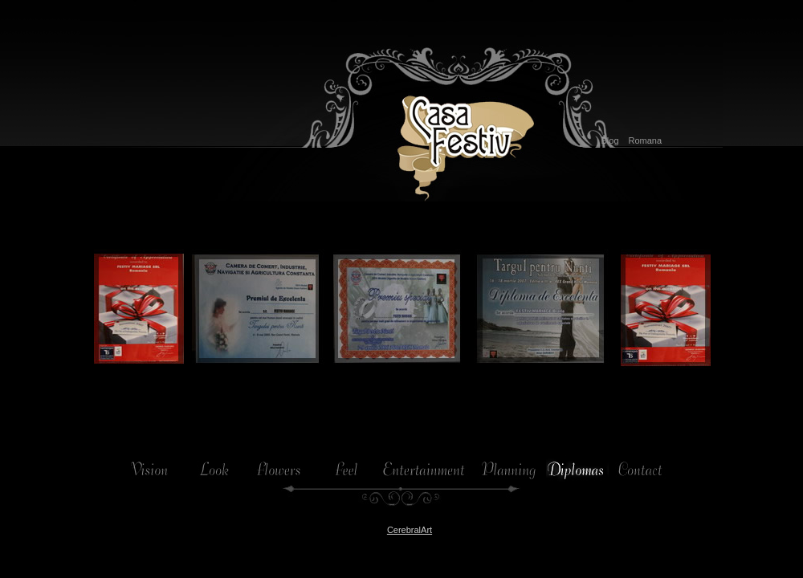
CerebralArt (409, 530)
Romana (645, 140)
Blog (609, 140)
